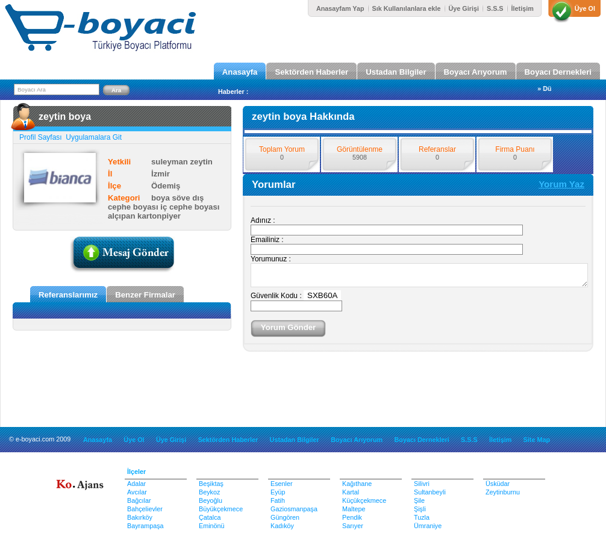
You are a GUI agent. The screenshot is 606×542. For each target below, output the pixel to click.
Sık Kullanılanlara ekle (406, 8)
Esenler (281, 483)
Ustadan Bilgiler (396, 71)
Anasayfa (240, 71)
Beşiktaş (211, 483)
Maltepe (353, 508)
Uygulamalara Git (93, 137)
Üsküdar (498, 483)
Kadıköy (282, 525)
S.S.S (495, 8)
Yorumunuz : (271, 259)
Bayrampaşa (145, 525)
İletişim (522, 8)
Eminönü (212, 525)
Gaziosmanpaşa (293, 508)
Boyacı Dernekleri (558, 71)
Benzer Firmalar (145, 294)
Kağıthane (357, 483)
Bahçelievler (145, 508)
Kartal (350, 492)
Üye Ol (585, 8)
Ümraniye (428, 525)
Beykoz (209, 492)
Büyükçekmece (221, 508)
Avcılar (137, 492)
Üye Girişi (464, 8)
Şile (419, 500)
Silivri (422, 483)
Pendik (352, 517)
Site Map (536, 439)
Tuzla (422, 517)
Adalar (136, 483)
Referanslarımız (68, 294)
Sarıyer (352, 525)
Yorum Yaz (561, 184)
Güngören (284, 517)
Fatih (277, 500)
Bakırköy (139, 517)
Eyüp (278, 492)
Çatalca (210, 517)
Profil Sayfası (41, 137)
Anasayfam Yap (340, 8)
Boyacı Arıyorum (475, 71)
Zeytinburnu (503, 492)
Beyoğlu (210, 500)
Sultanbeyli (430, 492)
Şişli (420, 508)
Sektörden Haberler (311, 71)
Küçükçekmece (364, 500)
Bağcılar (139, 500)
